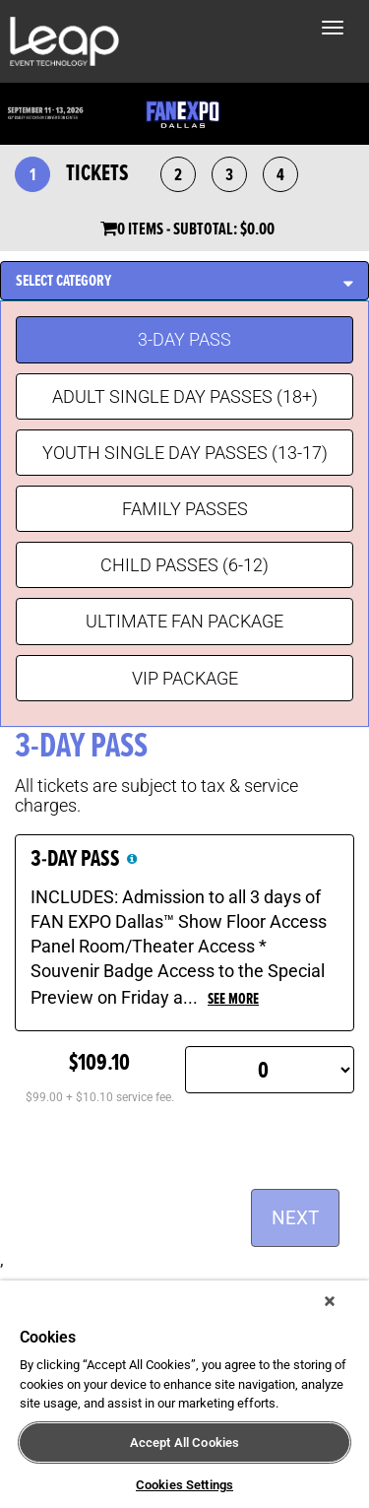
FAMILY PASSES (185, 508)
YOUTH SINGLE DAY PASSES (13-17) (185, 452)
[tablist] (184, 494)
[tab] (184, 281)
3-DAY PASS (184, 339)
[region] (184, 1394)
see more (233, 999)
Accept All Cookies (184, 1442)
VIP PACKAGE (185, 678)
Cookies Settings (184, 1484)
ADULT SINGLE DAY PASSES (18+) (185, 396)
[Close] (330, 1301)
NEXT (295, 1218)
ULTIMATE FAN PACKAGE (184, 621)
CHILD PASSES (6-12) (184, 565)
